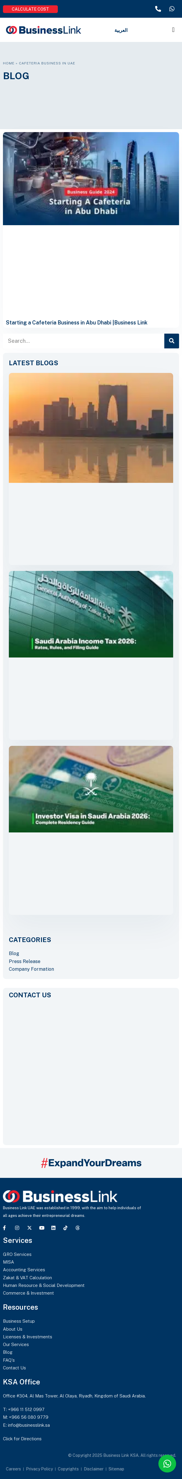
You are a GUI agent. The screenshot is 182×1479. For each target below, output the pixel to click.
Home (8, 63)
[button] (173, 30)
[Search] (171, 341)
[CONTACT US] (91, 1069)
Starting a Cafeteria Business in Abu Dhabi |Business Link (76, 322)
